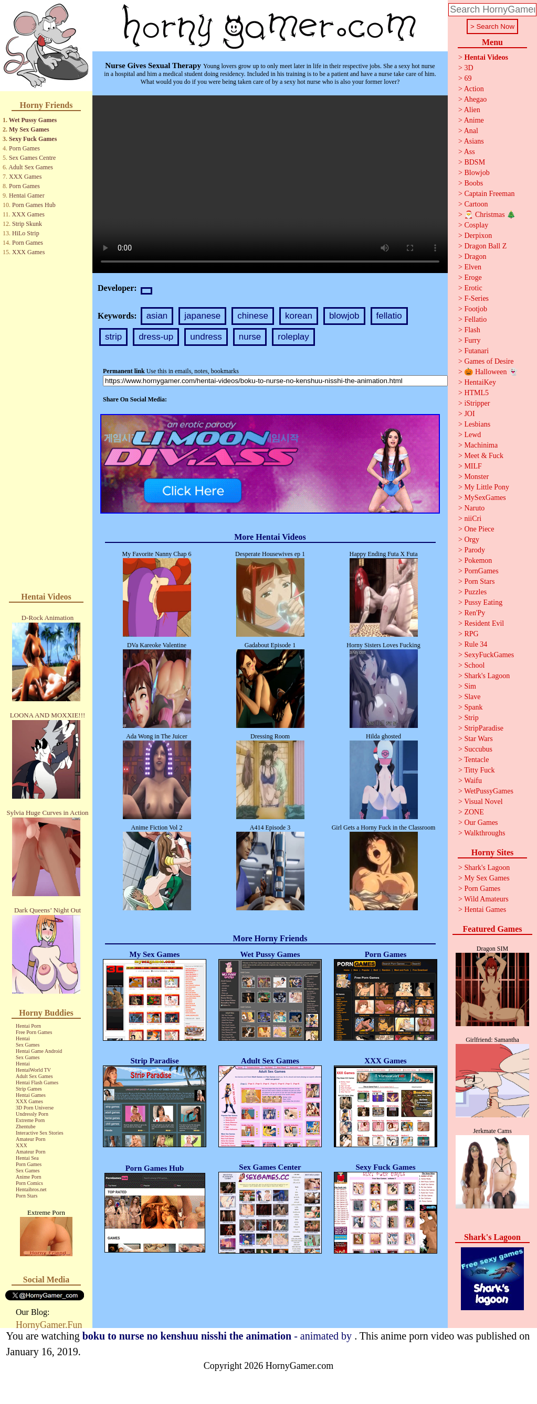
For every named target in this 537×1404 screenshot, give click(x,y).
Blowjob (476, 173)
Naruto (474, 508)
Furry (472, 340)
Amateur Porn (30, 1139)
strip (113, 337)
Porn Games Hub (34, 205)
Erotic (473, 288)
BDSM (474, 162)
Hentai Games (31, 1095)
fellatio (389, 316)
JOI (469, 414)
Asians (474, 141)
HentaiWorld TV (33, 1070)
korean (298, 316)
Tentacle (476, 760)
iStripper (477, 403)
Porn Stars (26, 1196)
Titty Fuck (479, 770)
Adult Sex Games (30, 167)
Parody (474, 550)
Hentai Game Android (39, 1051)
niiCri (472, 519)
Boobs (473, 183)
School (474, 665)
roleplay (293, 337)
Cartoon (476, 204)
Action (474, 89)
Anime (474, 120)
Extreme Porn (30, 1120)
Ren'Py (474, 613)
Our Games (481, 822)
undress (206, 337)
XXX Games (25, 176)
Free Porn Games (34, 1032)
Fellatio (475, 319)
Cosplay (476, 225)
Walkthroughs (484, 833)
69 (467, 78)
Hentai (23, 1038)
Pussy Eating (483, 602)
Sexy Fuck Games (33, 139)
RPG (471, 634)
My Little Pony (486, 487)
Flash (472, 330)
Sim (470, 686)
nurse (250, 337)
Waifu (473, 781)
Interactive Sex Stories (40, 1133)
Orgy (471, 539)
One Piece (479, 529)
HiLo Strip (25, 233)
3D (468, 68)
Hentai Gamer (27, 195)
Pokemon (478, 560)
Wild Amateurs (486, 899)
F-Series (476, 298)
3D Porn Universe (35, 1108)
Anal (471, 131)
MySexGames (485, 498)
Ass (469, 152)
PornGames (481, 571)
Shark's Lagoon (487, 676)
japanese (202, 316)
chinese (252, 316)
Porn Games (24, 148)
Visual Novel (483, 802)
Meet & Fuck (483, 456)
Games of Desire (488, 361)
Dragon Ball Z (485, 246)
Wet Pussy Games (33, 120)
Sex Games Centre (32, 157)
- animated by (218, 1336)
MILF (472, 466)
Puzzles (475, 592)
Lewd (472, 435)
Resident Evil (484, 623)
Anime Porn (28, 1177)
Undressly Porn (32, 1114)
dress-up (156, 337)
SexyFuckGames (489, 655)
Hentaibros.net (31, 1189)
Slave (472, 697)
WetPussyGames (488, 791)
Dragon (475, 256)
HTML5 (476, 393)
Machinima (481, 445)
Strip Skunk (27, 223)
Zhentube (26, 1126)
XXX (21, 1145)
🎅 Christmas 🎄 (489, 215)
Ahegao (475, 99)
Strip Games (29, 1089)
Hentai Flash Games (37, 1082)
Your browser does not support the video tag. (270, 184)
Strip (471, 718)
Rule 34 (475, 644)
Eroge (472, 277)
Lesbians (477, 424)
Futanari (476, 351)
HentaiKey (480, 382)
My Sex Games (29, 129)
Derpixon (478, 236)
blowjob (344, 316)
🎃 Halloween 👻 (491, 372)
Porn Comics (29, 1183)
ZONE (473, 812)
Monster (476, 477)
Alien (472, 110)
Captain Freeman (489, 194)
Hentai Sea (27, 1158)
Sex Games (27, 1045)
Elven (472, 267)
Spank (473, 707)
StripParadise (483, 728)
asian (157, 316)
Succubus (478, 749)
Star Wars (478, 739)
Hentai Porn (28, 1026)
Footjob (475, 309)
